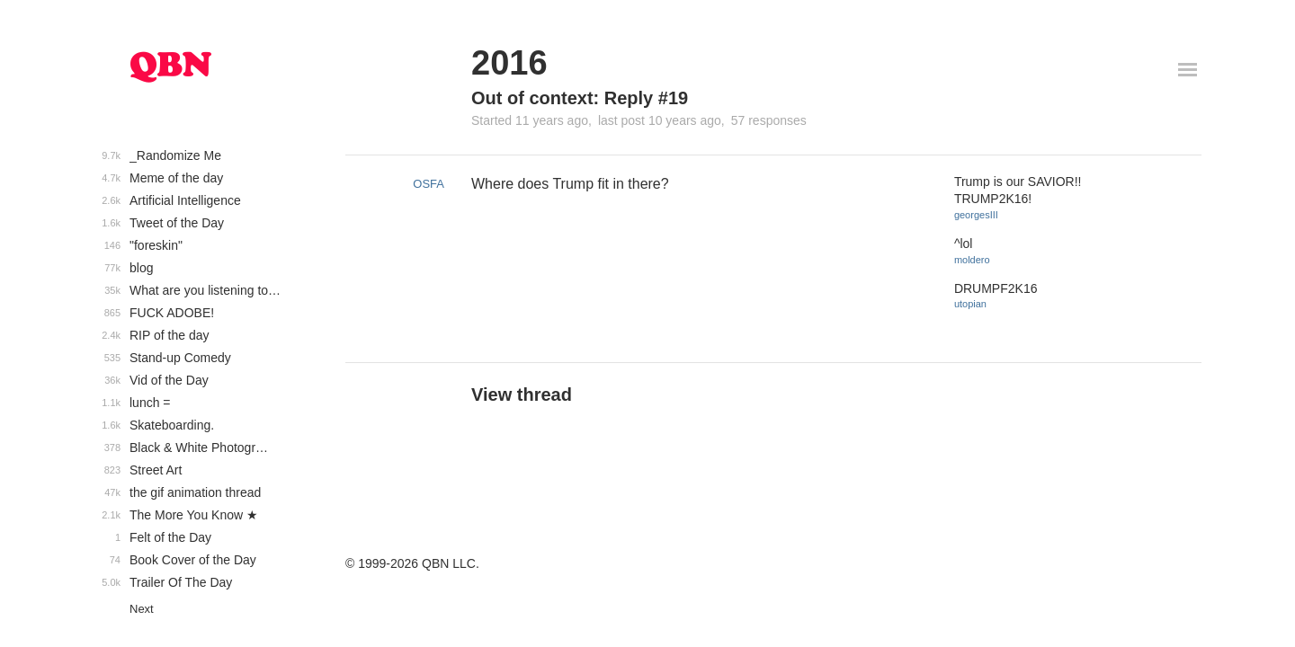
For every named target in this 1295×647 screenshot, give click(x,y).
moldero (972, 259)
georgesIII (976, 214)
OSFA (428, 184)
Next (142, 609)
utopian (970, 303)
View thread (521, 394)
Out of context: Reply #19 (579, 98)
